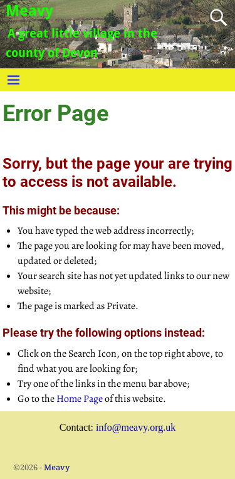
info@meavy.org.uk (135, 427)
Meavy (29, 10)
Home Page (79, 399)
